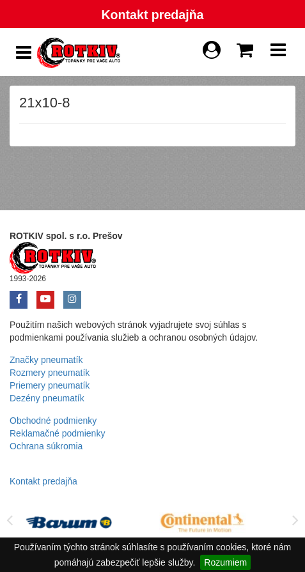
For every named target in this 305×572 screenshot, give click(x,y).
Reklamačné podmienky (57, 433)
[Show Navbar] (278, 53)
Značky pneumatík (46, 360)
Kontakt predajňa (152, 15)
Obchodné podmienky (53, 420)
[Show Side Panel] (23, 52)
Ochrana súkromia (46, 446)
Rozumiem (225, 562)
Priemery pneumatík (50, 385)
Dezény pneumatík (47, 398)
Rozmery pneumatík (50, 372)
